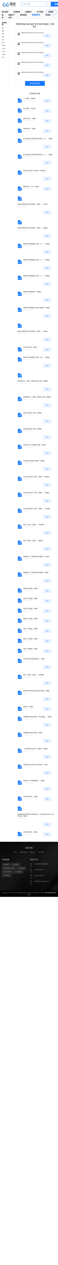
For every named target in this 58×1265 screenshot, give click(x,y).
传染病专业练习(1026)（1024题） (35, 170)
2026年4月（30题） (30, 118)
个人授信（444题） (30, 98)
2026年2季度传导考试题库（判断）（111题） (33, 204)
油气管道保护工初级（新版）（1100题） (37, 509)
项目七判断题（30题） (31, 649)
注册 (51, 4)
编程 (3, 30)
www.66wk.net (39, 876)
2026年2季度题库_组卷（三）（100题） (37, 244)
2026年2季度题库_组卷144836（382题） (37, 308)
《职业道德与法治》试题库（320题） (36, 749)
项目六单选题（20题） (31, 608)
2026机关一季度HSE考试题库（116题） (36, 556)
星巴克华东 (7, 873)
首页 (15, 853)
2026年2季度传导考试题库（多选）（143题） (33, 331)
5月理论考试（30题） (30, 347)
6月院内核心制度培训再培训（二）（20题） (38, 154)
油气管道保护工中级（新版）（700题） (36, 493)
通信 (3, 33)
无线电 (3, 45)
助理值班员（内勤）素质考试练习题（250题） (33, 381)
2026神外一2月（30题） (31, 186)
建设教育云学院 (9, 869)
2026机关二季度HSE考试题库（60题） (36, 572)
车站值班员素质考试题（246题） (34, 461)
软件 (3, 27)
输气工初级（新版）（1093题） (34, 675)
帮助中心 (33, 853)
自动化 (3, 48)
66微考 (6, 865)
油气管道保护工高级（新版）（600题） (36, 477)
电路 (3, 42)
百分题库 (15, 865)
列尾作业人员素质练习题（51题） (35, 445)
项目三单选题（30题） (31, 639)
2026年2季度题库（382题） (32, 292)
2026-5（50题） (28, 707)
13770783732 (39, 871)
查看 (47, 35)
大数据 (3, 54)
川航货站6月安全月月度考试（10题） (36, 765)
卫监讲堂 (21, 869)
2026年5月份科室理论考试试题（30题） (37, 691)
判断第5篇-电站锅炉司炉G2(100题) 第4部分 (32, 62)
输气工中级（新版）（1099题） (34, 525)
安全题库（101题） (30, 108)
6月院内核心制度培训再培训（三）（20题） (38, 139)
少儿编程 (18, 873)
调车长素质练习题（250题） (33, 413)
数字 (3, 57)
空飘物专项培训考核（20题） (33, 733)
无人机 (3, 51)
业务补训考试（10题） (31, 796)
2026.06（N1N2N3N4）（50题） (34, 780)
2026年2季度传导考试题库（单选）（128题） (33, 228)
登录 (51, 12)
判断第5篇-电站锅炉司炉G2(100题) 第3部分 (32, 52)
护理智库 (7, 876)
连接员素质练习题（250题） (33, 429)
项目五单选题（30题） (31, 618)
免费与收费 (23, 853)
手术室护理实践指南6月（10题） (34, 659)
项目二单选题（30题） (31, 629)
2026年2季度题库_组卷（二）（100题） (37, 260)
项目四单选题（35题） (31, 588)
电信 (3, 39)
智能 (3, 36)
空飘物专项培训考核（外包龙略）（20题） (38, 717)
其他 (10, 17)
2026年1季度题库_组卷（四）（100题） (37, 357)
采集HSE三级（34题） (31, 832)
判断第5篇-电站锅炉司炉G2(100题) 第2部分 (32, 42)
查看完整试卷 (35, 83)
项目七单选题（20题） (31, 598)
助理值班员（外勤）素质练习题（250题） (37, 397)
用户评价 (41, 853)
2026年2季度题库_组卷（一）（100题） (37, 276)
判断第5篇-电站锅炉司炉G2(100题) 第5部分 (32, 72)
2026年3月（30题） (30, 128)
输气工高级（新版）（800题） (33, 540)
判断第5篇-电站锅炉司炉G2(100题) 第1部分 (32, 32)
